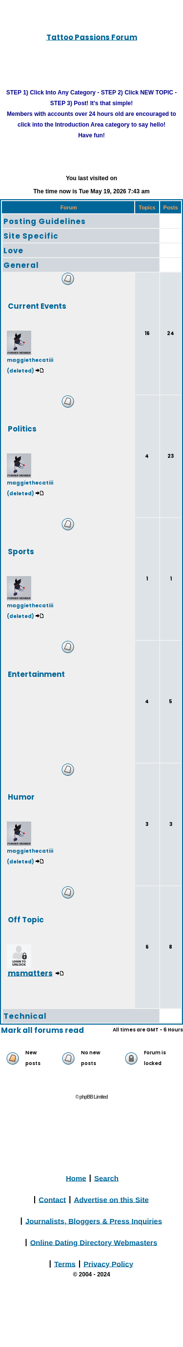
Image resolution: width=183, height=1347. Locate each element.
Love (13, 250)
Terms (65, 1263)
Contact (52, 1199)
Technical (25, 1016)
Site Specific (31, 236)
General (21, 265)
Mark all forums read (42, 1030)
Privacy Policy (108, 1263)
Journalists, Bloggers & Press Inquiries (93, 1220)
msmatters (30, 973)
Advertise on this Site (111, 1199)
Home (76, 1178)
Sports (21, 551)
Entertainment (36, 674)
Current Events (37, 305)
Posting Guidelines (44, 221)
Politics (22, 428)
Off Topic (26, 919)
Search (106, 1178)
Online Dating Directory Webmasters (94, 1242)
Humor (21, 796)
